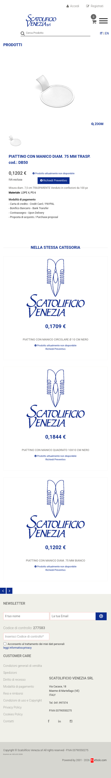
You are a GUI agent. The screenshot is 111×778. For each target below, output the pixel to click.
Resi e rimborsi (13, 693)
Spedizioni (10, 672)
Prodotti (12, 44)
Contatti (8, 721)
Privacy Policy (12, 707)
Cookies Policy (13, 714)
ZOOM (97, 124)
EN (107, 33)
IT (101, 33)
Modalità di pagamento (18, 686)
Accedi (72, 6)
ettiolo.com (98, 760)
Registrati (94, 6)
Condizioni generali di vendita (22, 665)
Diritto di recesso (14, 679)
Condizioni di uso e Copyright (22, 700)
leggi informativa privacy (17, 647)
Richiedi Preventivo (53, 180)
